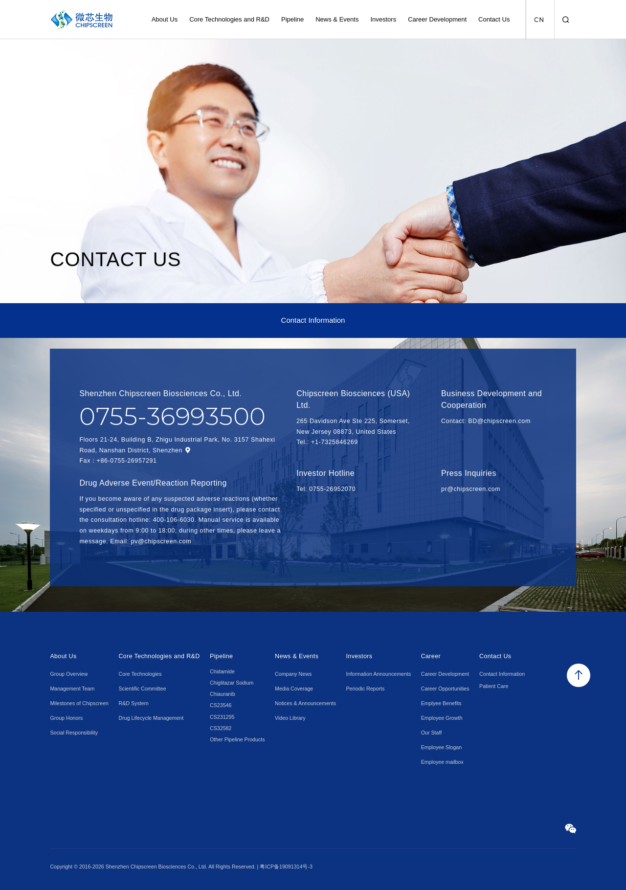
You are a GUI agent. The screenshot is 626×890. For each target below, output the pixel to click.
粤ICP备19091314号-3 (286, 866)
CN (539, 19)
